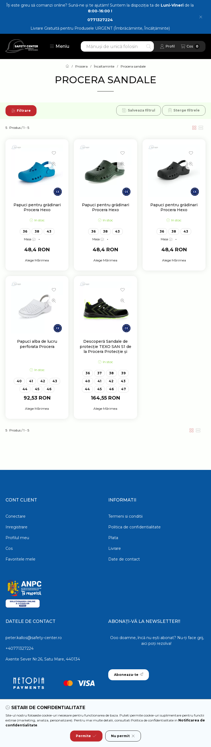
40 (19, 381)
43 (49, 231)
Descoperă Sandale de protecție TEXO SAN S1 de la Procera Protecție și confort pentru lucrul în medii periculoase (105, 351)
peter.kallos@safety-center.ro (33, 637)
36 (25, 231)
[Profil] (167, 46)
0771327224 (100, 19)
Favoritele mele (20, 559)
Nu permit (123, 736)
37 (99, 373)
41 (31, 381)
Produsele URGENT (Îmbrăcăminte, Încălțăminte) (122, 28)
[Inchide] (201, 17)
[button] (59, 46)
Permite (86, 736)
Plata (113, 537)
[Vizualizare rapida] (53, 163)
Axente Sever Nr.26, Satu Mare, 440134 (42, 659)
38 (37, 231)
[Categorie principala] (67, 66)
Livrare (114, 548)
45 (37, 389)
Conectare (15, 516)
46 (49, 389)
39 (123, 373)
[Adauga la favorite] (53, 152)
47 (123, 389)
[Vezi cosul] (190, 46)
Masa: (30, 239)
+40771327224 (19, 648)
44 (25, 389)
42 (42, 381)
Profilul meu (17, 537)
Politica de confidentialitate (134, 527)
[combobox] (117, 46)
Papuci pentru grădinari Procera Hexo (37, 207)
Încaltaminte (104, 66)
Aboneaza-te (128, 675)
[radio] (201, 127)
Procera (81, 66)
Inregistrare (16, 527)
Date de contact (124, 559)
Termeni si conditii (125, 516)
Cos (9, 548)
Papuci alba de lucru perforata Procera (37, 344)
